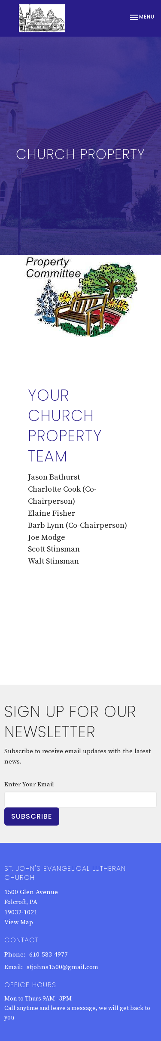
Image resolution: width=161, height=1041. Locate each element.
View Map (18, 922)
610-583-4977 (48, 955)
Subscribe (31, 816)
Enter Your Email (29, 784)
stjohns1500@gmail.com (62, 967)
